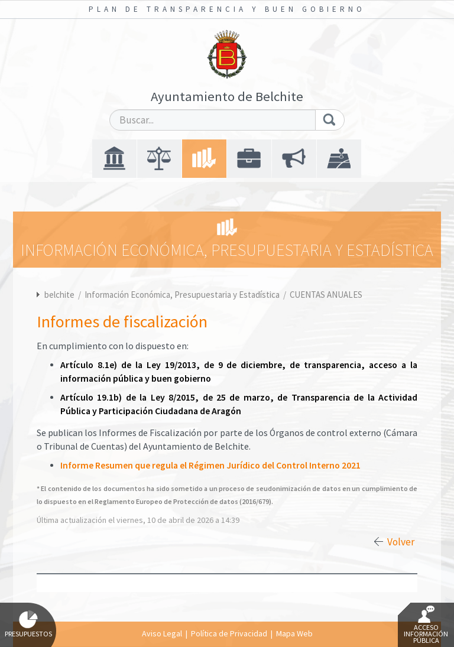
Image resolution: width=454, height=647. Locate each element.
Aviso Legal (162, 633)
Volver (400, 541)
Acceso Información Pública (426, 625)
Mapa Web (294, 633)
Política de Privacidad (229, 633)
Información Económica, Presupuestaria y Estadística (183, 294)
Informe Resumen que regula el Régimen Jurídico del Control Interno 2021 (210, 465)
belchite (59, 294)
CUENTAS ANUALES (326, 294)
